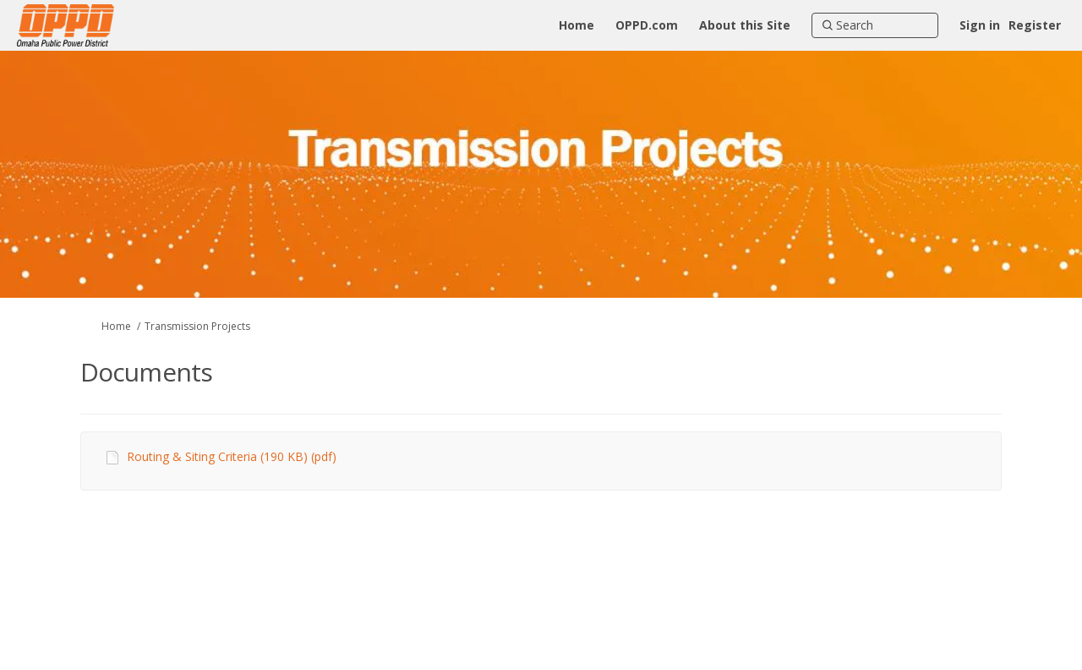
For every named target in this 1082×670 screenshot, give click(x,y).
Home (116, 326)
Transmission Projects (197, 326)
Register (1034, 25)
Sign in (979, 25)
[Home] (576, 25)
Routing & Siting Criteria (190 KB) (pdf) (231, 456)
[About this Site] (745, 25)
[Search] (875, 25)
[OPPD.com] (646, 25)
